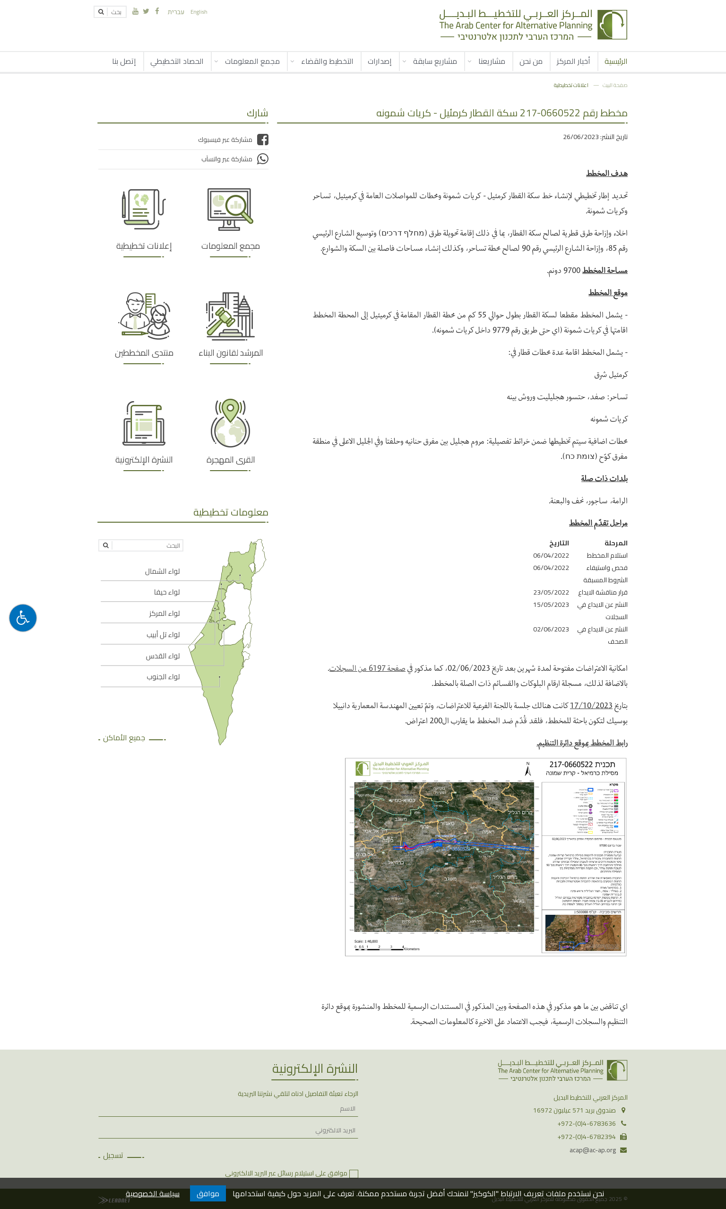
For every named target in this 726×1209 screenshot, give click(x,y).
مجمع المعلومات (252, 61)
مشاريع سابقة (435, 61)
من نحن (531, 61)
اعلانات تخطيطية (571, 85)
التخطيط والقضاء (327, 61)
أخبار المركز (573, 61)
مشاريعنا (491, 61)
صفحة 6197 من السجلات (367, 667)
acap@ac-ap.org (593, 1150)
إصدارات (380, 61)
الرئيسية (616, 61)
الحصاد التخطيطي (177, 61)
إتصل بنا (124, 61)
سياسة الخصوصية (153, 1193)
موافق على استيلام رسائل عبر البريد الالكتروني (286, 1173)
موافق (208, 1193)
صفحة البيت (615, 85)
